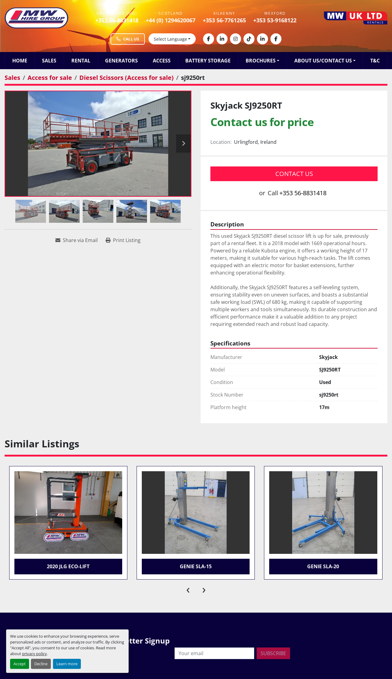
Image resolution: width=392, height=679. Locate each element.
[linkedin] (222, 38)
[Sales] (12, 77)
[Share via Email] (76, 240)
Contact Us (294, 174)
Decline (40, 663)
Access (162, 60)
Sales (49, 60)
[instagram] (235, 38)
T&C (375, 60)
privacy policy (34, 653)
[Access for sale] (50, 77)
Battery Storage (208, 60)
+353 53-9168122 (274, 20)
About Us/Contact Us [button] (323, 60)
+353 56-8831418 (116, 20)
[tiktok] (248, 38)
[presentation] (188, 589)
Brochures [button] (261, 60)
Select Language (170, 39)
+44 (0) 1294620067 (170, 20)
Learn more (66, 663)
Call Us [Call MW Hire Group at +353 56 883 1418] (127, 39)
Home (19, 60)
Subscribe (273, 653)
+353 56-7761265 (224, 20)
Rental (80, 60)
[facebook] (208, 38)
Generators (121, 60)
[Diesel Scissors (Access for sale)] (126, 77)
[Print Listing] (123, 240)
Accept (19, 663)
